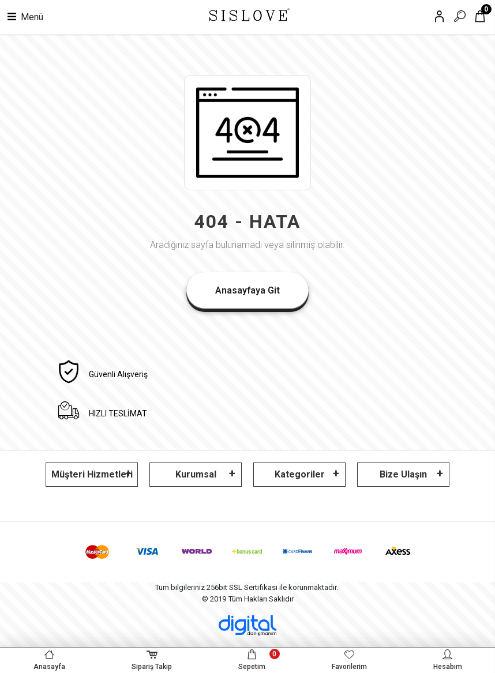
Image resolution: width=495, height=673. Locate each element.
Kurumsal (195, 474)
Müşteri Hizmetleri (92, 474)
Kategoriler (300, 474)
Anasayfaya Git (247, 290)
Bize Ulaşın (403, 474)
